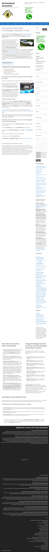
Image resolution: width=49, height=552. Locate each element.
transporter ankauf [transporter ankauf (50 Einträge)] (40, 299)
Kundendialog (33, 23)
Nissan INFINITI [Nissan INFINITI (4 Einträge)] (40, 279)
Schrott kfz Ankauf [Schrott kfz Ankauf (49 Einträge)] (43, 289)
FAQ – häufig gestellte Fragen (42, 23)
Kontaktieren (4, 109)
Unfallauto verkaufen (44, 545)
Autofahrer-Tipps (39, 169)
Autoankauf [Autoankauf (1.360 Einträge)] (39, 315)
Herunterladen (46, 475)
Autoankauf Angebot (26, 110)
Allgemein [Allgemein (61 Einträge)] (38, 313)
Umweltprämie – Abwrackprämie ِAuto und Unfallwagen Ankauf (41, 195)
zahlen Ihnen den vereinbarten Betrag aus (40, 249)
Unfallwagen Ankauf (44, 549)
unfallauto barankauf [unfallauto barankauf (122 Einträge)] (41, 302)
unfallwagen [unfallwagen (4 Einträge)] (42, 303)
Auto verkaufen (14, 23)
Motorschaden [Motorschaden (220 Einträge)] (40, 320)
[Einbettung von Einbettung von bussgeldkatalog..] (24, 459)
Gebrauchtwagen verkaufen (41, 183)
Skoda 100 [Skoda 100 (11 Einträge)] (42, 297)
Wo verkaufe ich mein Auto (41, 190)
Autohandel (38, 173)
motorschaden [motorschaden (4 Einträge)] (43, 269)
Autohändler (23, 49)
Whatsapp (23, 114)
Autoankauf (8, 23)
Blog (28, 23)
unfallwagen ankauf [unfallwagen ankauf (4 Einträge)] (38, 304)
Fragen (3, 147)
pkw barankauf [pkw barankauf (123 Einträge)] (39, 280)
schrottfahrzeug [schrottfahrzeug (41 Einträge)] (39, 286)
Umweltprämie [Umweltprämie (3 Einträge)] (44, 300)
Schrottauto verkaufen (28, 33)
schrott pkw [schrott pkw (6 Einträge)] (40, 293)
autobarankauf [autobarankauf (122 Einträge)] (39, 259)
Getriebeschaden (30, 130)
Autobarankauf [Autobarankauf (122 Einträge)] (39, 317)
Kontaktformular (5, 110)
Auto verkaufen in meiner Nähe (42, 525)
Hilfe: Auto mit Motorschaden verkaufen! (41, 546)
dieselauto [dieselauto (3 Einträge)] (37, 265)
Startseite (26, 2)
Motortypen (46, 542)
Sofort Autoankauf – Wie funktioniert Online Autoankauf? (38, 541)
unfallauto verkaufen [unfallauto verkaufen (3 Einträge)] (38, 303)
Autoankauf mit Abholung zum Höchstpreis (40, 534)
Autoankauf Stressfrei (8, 4)
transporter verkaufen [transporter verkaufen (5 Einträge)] (39, 300)
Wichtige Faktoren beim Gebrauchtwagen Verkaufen (39, 520)
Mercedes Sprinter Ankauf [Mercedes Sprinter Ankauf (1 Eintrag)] (41, 318)
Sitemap (46, 517)
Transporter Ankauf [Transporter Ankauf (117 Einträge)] (41, 323)
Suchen (37, 27)
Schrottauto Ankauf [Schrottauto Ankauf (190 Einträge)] (41, 321)
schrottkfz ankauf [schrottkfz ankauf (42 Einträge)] (39, 290)
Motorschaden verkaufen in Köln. (27, 138)
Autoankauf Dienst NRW (40, 180)
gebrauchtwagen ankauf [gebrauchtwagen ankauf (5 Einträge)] (39, 266)
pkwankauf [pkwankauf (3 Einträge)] (44, 279)
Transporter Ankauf (22, 23)
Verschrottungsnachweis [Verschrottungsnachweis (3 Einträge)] (44, 307)
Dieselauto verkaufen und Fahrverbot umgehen (40, 537)
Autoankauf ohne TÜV (44, 547)
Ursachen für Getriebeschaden (43, 522)
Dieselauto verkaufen (40, 177)
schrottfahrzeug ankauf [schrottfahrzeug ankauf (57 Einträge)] (41, 288)
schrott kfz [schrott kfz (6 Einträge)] (37, 289)
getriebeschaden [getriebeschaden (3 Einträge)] (41, 268)
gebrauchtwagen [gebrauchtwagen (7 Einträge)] (40, 265)
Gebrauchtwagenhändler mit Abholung (41, 533)
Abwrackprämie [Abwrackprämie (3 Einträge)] (38, 256)
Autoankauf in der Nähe (40, 181)
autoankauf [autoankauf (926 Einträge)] (39, 258)
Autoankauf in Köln (12, 52)
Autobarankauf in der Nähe (41, 178)
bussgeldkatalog (41, 475)
